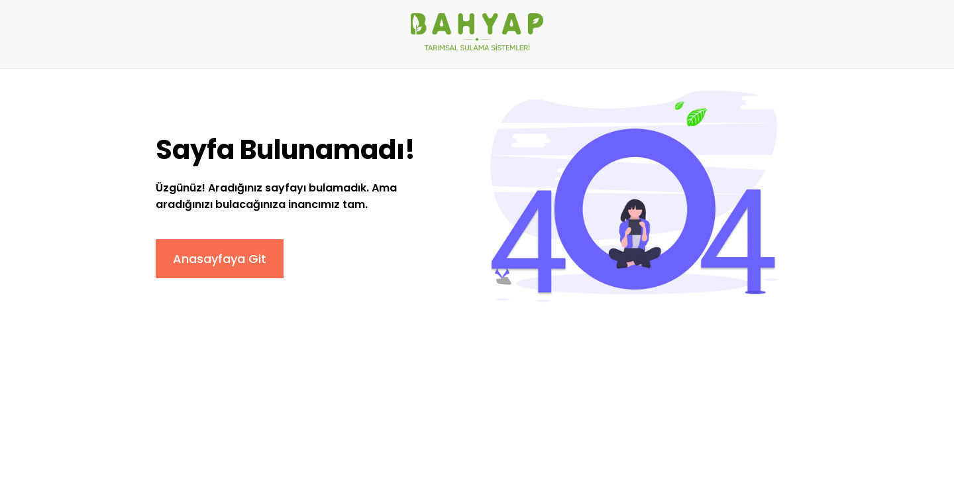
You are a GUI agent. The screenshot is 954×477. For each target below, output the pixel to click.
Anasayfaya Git (219, 258)
